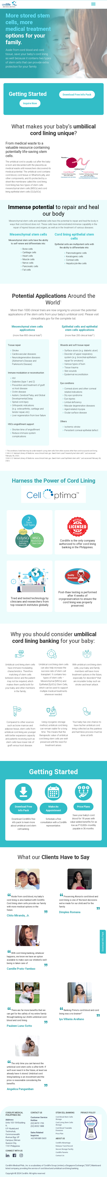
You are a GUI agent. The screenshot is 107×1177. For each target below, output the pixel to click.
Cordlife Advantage (63, 1143)
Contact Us (60, 1156)
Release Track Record (64, 1146)
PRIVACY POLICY (88, 1113)
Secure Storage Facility (64, 1149)
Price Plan (59, 1134)
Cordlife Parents (62, 1152)
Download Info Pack (102, 941)
